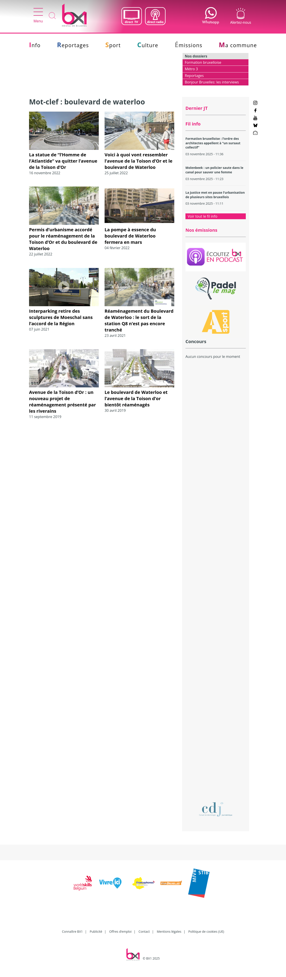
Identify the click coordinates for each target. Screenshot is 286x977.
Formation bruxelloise (203, 62)
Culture (147, 45)
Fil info (193, 124)
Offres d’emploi (120, 931)
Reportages (73, 45)
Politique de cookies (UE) (206, 931)
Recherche (52, 16)
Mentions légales (169, 931)
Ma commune (238, 45)
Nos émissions (201, 230)
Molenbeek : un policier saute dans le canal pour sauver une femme (214, 170)
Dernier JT (196, 108)
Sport (113, 45)
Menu (38, 16)
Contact (144, 931)
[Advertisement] (215, 440)
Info (35, 45)
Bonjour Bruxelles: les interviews (212, 82)
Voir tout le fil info (202, 216)
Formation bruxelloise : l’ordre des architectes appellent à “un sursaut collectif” (212, 142)
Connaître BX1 (72, 931)
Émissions (188, 45)
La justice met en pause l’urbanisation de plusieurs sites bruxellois (215, 194)
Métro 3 (191, 68)
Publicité (96, 931)
